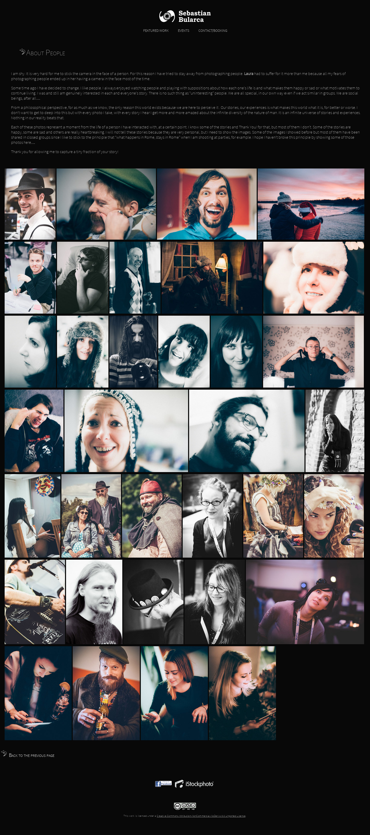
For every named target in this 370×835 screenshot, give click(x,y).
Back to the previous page (27, 755)
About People (41, 52)
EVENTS (179, 30)
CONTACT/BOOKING (208, 30)
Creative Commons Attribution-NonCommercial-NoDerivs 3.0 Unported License (201, 816)
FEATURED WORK (156, 30)
